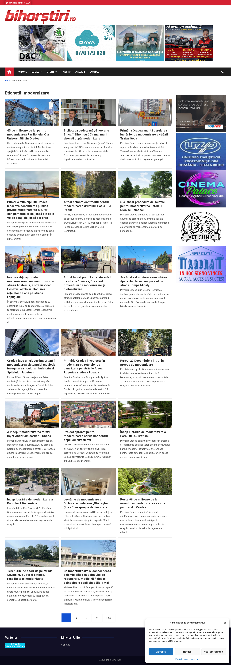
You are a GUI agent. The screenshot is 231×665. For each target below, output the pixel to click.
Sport (50, 71)
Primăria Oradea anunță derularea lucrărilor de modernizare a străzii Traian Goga (144, 134)
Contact (95, 71)
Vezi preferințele (213, 651)
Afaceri (80, 71)
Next (109, 617)
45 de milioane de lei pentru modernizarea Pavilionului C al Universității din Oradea (28, 134)
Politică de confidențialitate (187, 659)
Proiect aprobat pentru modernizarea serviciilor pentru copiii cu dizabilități (86, 436)
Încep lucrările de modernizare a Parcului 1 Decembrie (30, 501)
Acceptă (161, 651)
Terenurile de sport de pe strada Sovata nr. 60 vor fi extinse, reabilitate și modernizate (29, 575)
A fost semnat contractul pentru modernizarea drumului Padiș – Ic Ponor (87, 206)
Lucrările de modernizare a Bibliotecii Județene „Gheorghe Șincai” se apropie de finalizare (86, 503)
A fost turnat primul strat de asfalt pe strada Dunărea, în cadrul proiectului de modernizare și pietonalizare (87, 283)
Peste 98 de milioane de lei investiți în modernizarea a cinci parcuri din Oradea (142, 503)
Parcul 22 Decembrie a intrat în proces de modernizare (142, 362)
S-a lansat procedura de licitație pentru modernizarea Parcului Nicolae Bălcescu (142, 206)
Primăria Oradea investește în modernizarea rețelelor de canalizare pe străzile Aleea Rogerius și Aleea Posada (84, 366)
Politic (66, 71)
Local (35, 71)
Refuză (187, 651)
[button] (224, 622)
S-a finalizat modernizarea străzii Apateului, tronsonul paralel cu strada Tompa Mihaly (143, 281)
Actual (22, 71)
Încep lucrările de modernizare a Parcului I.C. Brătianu (143, 434)
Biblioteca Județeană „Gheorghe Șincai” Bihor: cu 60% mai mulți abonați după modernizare (86, 134)
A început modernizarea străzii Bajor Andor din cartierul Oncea (29, 434)
